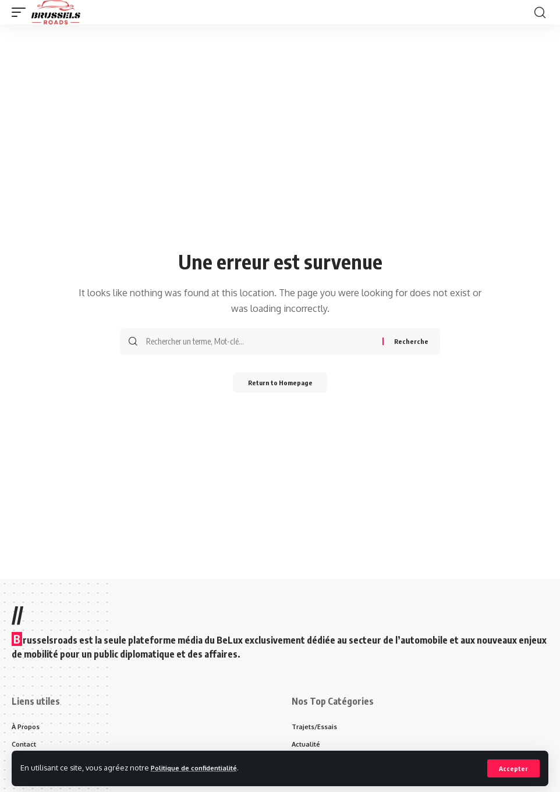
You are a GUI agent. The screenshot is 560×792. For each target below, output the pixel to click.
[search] (539, 12)
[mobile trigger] (21, 12)
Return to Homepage (280, 383)
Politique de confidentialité (201, 767)
